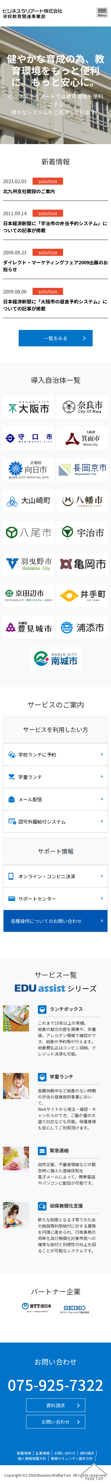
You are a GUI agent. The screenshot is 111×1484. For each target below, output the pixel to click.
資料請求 (55, 1405)
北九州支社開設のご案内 (29, 191)
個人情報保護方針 (32, 1458)
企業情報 (43, 1452)
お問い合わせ (55, 1421)
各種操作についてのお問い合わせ (46, 920)
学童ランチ (30, 776)
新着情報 (24, 1452)
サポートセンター (37, 898)
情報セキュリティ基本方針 (72, 1458)
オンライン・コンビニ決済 (46, 876)
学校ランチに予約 (37, 754)
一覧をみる (55, 338)
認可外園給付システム (42, 821)
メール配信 (30, 799)
